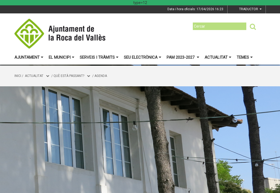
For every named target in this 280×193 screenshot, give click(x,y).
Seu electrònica (142, 57)
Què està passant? (68, 76)
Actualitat (218, 57)
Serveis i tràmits (99, 57)
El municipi (61, 57)
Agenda (100, 76)
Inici (17, 76)
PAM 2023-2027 (183, 57)
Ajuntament (28, 57)
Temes (245, 57)
